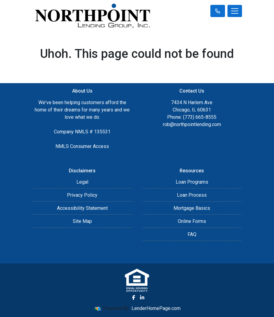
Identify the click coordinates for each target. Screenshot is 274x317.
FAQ (192, 234)
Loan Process (192, 195)
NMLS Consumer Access (82, 146)
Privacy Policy (82, 195)
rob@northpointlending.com (192, 124)
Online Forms (192, 221)
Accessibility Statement (82, 208)
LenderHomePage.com (156, 308)
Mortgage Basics (192, 208)
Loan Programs (192, 182)
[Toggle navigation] (234, 11)
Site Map (82, 221)
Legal (82, 182)
